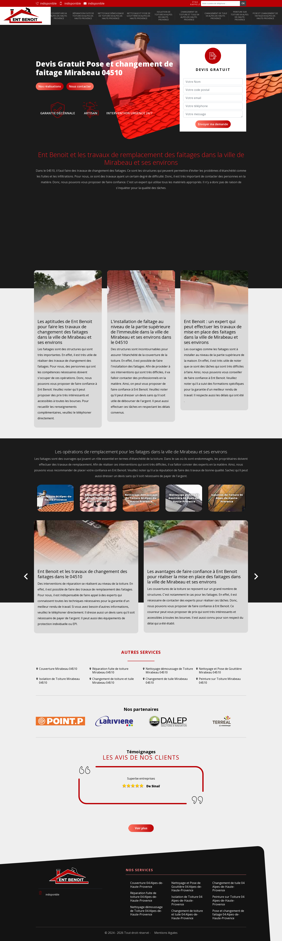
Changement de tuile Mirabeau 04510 (167, 681)
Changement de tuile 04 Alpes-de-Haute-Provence (215, 16)
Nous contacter (80, 86)
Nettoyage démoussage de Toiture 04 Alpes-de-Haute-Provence (111, 16)
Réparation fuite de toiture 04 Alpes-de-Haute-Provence (83, 16)
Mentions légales (166, 933)
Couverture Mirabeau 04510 (58, 669)
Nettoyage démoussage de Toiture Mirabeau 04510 (169, 670)
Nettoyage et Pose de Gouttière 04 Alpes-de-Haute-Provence (139, 16)
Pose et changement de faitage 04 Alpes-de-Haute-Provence (265, 16)
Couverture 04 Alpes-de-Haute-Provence (59, 16)
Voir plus (141, 828)
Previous (26, 579)
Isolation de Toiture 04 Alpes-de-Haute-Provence (163, 15)
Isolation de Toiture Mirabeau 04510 (59, 681)
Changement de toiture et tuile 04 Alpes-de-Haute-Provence (189, 15)
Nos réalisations (49, 86)
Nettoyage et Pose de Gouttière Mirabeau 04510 (220, 670)
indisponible (46, 3)
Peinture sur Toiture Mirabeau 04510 (220, 681)
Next (256, 579)
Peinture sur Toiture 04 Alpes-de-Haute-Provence (240, 15)
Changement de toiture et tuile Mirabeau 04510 (113, 681)
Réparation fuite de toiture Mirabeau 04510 (110, 670)
